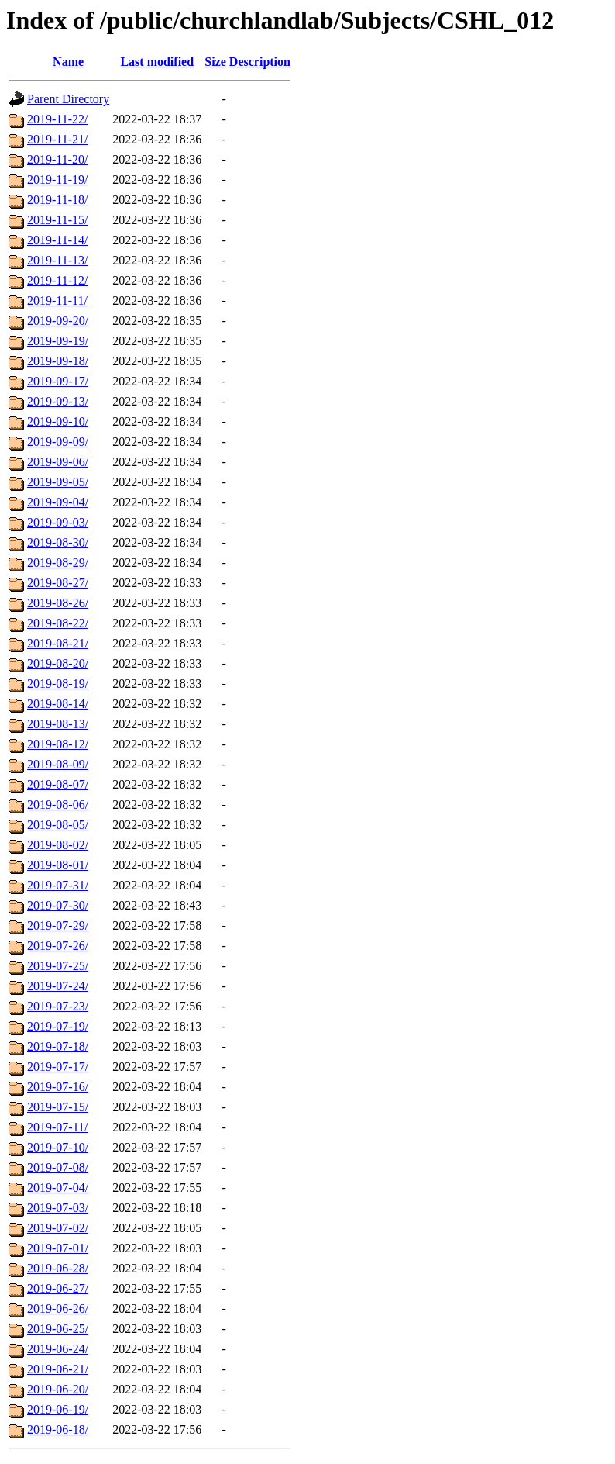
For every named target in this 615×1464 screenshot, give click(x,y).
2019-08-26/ (57, 602)
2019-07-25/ (57, 965)
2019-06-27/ (57, 1288)
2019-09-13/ (57, 401)
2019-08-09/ (57, 764)
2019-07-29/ (57, 925)
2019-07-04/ (57, 1187)
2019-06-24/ (57, 1348)
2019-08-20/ (57, 663)
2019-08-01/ (57, 865)
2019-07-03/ (57, 1207)
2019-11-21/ (57, 139)
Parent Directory (68, 98)
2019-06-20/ (57, 1389)
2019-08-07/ (57, 784)
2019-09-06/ (57, 461)
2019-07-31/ (57, 885)
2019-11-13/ (57, 260)
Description (259, 61)
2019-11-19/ (57, 179)
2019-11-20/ (57, 159)
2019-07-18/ (57, 1046)
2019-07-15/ (57, 1107)
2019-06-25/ (57, 1328)
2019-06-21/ (57, 1369)
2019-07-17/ (57, 1066)
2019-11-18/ (57, 199)
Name (68, 61)
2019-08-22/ (57, 623)
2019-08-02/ (57, 844)
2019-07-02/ (57, 1227)
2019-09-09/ (57, 441)
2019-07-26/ (57, 945)
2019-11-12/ (57, 280)
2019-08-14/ (57, 703)
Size (215, 61)
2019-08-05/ (57, 824)
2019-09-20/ (57, 320)
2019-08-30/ (57, 542)
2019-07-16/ (57, 1086)
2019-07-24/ (57, 986)
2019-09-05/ (57, 482)
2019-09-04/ (57, 502)
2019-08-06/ (57, 804)
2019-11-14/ (57, 240)
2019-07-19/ (57, 1026)
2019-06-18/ (57, 1429)
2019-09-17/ (57, 381)
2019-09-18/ (57, 361)
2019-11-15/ (57, 219)
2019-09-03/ (57, 522)
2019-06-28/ (57, 1268)
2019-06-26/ (57, 1308)
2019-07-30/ (57, 905)
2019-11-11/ (57, 300)
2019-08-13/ (57, 723)
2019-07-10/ (57, 1147)
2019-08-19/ (57, 683)
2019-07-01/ (57, 1248)
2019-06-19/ (57, 1409)
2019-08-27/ (57, 582)
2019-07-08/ (57, 1167)
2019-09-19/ (57, 340)
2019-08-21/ (57, 643)
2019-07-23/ (57, 1006)
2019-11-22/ (57, 119)
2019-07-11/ (57, 1127)
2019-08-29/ (57, 562)
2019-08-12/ (57, 744)
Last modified (157, 61)
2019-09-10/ (57, 421)
